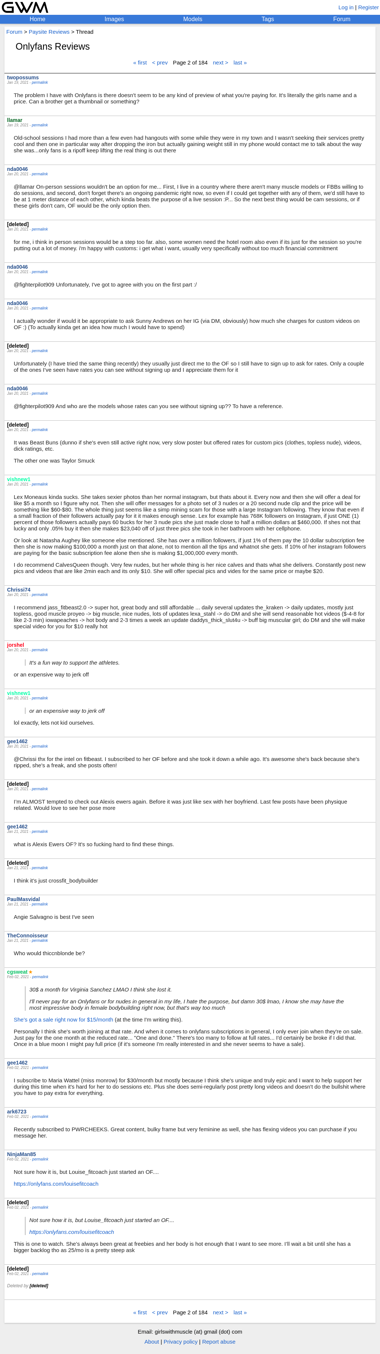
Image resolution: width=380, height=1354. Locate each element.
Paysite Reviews (49, 32)
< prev (160, 62)
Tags (268, 19)
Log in (346, 7)
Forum (341, 19)
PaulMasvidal (23, 899)
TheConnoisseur (27, 935)
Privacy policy (181, 1341)
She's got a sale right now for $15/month (63, 1019)
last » (240, 62)
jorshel (15, 645)
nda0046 (17, 169)
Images (114, 19)
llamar (14, 120)
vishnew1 (18, 479)
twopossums (23, 77)
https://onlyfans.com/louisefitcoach (56, 1184)
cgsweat (17, 972)
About (151, 1341)
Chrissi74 (18, 590)
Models (193, 19)
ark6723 (16, 1112)
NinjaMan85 (21, 1154)
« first (140, 62)
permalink (40, 82)
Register (368, 7)
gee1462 (17, 741)
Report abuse (219, 1341)
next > (220, 62)
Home (38, 19)
